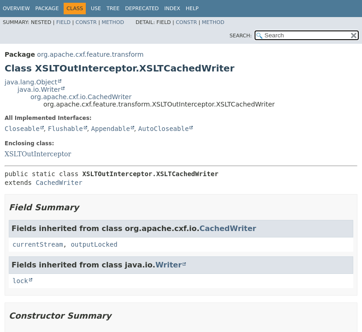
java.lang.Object (31, 82)
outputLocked (94, 244)
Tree (113, 9)
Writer (168, 265)
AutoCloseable (163, 128)
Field (63, 22)
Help (192, 9)
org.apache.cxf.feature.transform (90, 54)
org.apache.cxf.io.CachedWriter (80, 97)
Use (96, 9)
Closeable (22, 128)
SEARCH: (241, 36)
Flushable (65, 128)
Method (112, 22)
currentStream (37, 244)
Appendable (110, 128)
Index (172, 9)
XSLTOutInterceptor (38, 154)
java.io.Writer (39, 89)
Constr (86, 22)
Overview (16, 9)
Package (47, 9)
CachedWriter (59, 182)
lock (20, 281)
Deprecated (142, 9)
